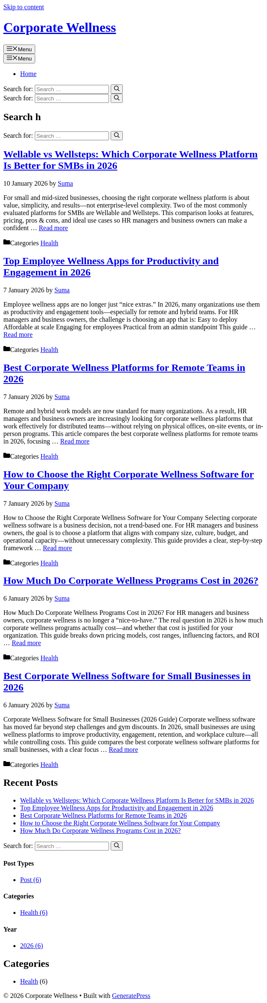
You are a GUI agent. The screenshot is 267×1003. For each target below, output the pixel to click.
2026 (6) (31, 945)
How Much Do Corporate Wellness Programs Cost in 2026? (130, 580)
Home (28, 73)
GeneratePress (131, 995)
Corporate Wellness (59, 27)
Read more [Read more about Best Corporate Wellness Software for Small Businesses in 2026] (123, 749)
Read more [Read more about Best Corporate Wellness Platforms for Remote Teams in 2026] (75, 441)
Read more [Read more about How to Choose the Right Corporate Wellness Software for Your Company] (57, 547)
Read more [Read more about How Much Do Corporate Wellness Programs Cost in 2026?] (26, 642)
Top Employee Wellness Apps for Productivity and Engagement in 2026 (116, 807)
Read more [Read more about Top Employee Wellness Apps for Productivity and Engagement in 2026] (18, 334)
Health (49, 243)
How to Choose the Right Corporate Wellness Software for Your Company (120, 823)
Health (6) (33, 912)
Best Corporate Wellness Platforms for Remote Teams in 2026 (103, 815)
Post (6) (30, 879)
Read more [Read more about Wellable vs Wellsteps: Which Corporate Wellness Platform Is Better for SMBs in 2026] (53, 227)
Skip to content (23, 7)
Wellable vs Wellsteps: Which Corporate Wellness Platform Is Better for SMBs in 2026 (137, 800)
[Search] (117, 89)
